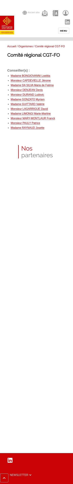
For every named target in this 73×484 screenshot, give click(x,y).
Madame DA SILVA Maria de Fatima (32, 85)
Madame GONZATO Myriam (28, 99)
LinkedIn (65, 19)
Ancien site (31, 12)
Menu (63, 30)
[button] (12, 478)
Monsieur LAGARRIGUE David (29, 108)
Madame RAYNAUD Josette (27, 127)
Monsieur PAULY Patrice (25, 123)
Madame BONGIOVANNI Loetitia (30, 75)
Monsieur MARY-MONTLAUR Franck (33, 118)
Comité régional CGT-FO (33, 55)
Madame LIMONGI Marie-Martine (31, 113)
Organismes (25, 46)
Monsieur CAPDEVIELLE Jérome (31, 80)
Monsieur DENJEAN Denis (27, 89)
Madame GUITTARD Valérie (27, 104)
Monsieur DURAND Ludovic (27, 94)
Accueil (11, 46)
